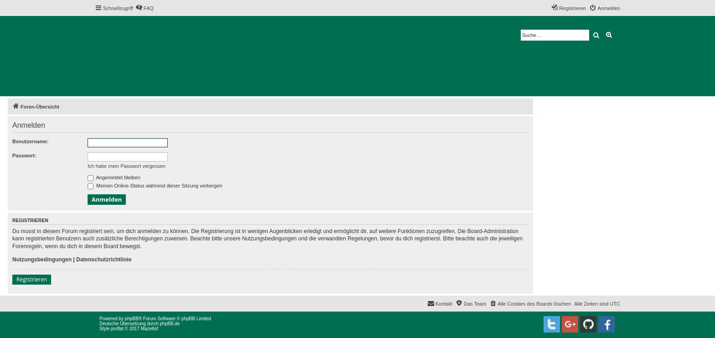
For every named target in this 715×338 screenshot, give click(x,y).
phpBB (132, 318)
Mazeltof (149, 328)
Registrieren (31, 279)
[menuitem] (144, 8)
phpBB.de (170, 323)
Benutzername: (30, 141)
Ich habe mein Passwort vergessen (127, 166)
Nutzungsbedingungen (42, 259)
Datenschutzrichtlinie (103, 259)
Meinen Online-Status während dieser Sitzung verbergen (155, 185)
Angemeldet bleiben (114, 177)
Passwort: (24, 155)
